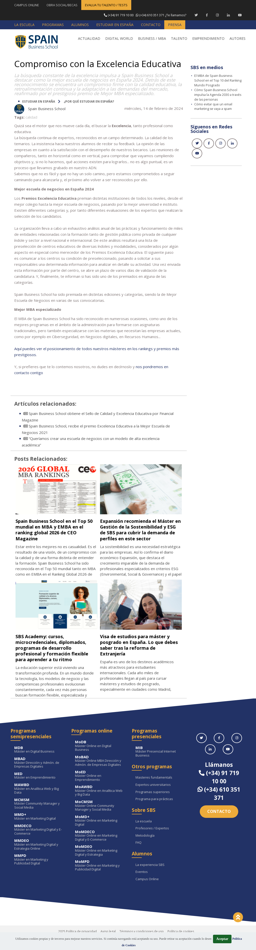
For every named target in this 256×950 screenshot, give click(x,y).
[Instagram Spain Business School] (217, 15)
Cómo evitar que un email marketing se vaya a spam (214, 105)
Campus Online (147, 890)
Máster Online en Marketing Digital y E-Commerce (99, 847)
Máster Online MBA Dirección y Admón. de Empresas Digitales (99, 772)
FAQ (139, 854)
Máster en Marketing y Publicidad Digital (39, 871)
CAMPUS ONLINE (26, 5)
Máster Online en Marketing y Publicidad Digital (99, 877)
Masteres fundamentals (154, 789)
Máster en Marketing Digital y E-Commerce (39, 841)
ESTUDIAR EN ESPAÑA (38, 101)
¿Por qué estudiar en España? (89, 101)
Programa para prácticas (154, 810)
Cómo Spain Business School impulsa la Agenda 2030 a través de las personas (216, 94)
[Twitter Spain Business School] (196, 15)
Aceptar (222, 939)
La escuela (144, 833)
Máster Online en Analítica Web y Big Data (99, 802)
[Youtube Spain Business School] (240, 15)
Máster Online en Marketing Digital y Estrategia (99, 862)
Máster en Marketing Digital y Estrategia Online (39, 856)
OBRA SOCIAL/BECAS (62, 5)
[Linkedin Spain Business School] (228, 15)
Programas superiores (153, 803)
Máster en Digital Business (39, 761)
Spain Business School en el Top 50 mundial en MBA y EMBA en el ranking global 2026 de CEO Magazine (56, 529)
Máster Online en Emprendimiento (99, 787)
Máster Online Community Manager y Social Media (99, 817)
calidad (31, 116)
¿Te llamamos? (144, 15)
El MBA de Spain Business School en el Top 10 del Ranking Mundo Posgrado (214, 80)
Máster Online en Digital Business (99, 757)
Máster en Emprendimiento (39, 787)
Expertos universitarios (153, 796)
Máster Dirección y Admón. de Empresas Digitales (39, 774)
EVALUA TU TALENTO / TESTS (106, 5)
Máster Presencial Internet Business (160, 763)
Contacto (219, 823)
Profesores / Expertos (152, 840)
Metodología (145, 847)
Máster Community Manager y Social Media (39, 815)
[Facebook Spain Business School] (207, 15)
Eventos (142, 883)
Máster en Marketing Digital (39, 828)
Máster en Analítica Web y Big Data (39, 800)
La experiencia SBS (150, 876)
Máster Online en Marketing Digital (99, 832)
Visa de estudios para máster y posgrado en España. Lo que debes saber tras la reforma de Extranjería (140, 650)
